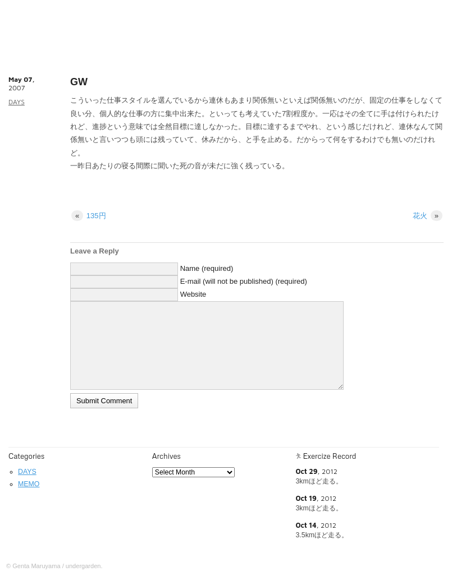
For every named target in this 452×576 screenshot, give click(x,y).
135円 (88, 215)
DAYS (16, 102)
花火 (427, 215)
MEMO (28, 484)
